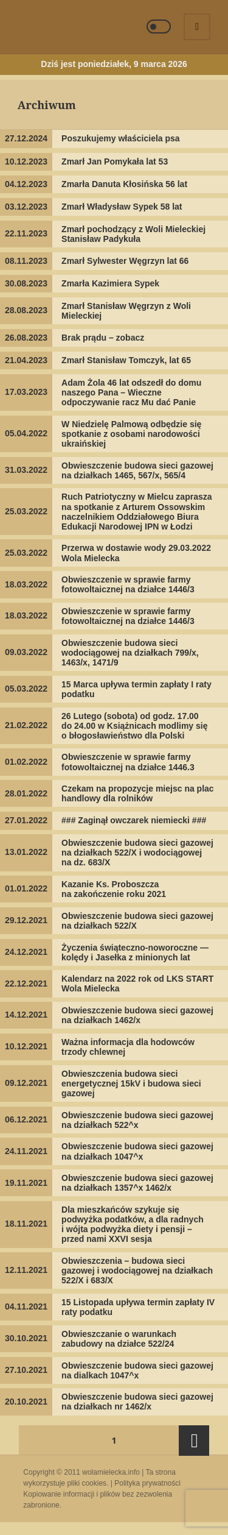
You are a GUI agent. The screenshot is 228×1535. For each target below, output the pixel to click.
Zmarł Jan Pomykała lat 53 (114, 161)
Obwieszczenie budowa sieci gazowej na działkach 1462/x (137, 1015)
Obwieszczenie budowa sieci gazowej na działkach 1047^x (137, 1151)
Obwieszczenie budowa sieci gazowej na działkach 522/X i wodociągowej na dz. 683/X (137, 852)
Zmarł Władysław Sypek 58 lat (121, 206)
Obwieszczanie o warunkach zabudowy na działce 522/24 (118, 1339)
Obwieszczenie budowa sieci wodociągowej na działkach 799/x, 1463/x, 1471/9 (130, 652)
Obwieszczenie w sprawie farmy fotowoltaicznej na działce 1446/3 (128, 584)
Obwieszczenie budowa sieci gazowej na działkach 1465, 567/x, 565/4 (137, 470)
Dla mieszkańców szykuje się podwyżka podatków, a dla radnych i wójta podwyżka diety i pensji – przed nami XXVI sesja (132, 1224)
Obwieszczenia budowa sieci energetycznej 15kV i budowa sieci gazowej (131, 1083)
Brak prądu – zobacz (102, 337)
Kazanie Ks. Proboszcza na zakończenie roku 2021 (113, 889)
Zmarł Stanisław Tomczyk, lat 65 (126, 360)
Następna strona (194, 1440)
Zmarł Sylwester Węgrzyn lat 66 (124, 261)
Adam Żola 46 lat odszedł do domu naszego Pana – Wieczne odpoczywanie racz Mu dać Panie (131, 392)
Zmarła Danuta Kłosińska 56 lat (124, 184)
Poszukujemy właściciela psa (120, 138)
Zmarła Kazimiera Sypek (110, 283)
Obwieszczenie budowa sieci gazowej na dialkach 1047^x (137, 1370)
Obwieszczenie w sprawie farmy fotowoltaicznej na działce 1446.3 (128, 761)
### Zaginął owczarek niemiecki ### (133, 820)
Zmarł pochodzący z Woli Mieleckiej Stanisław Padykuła (133, 234)
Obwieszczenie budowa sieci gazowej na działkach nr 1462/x (137, 1401)
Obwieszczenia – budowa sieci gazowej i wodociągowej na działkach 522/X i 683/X (137, 1270)
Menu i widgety (197, 39)
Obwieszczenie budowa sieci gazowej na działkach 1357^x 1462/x (137, 1183)
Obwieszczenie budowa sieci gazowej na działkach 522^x (137, 1120)
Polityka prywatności (147, 1483)
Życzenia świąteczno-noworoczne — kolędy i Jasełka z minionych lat (135, 952)
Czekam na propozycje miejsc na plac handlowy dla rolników (137, 793)
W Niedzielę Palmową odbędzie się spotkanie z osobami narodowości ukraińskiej (131, 433)
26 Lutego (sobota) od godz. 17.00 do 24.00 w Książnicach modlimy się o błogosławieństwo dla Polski (134, 725)
